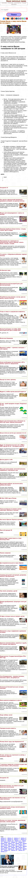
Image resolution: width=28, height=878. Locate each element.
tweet (5, 177)
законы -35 (14, 850)
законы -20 (7, 844)
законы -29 (21, 847)
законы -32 (18, 848)
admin (2, 174)
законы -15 (21, 842)
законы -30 (4, 848)
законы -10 (10, 840)
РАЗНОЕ (10, 3)
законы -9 (3, 840)
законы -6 (10, 839)
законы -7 (16, 839)
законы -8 (23, 839)
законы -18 (18, 843)
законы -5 (3, 839)
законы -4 (23, 838)
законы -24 (11, 846)
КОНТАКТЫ (17, 3)
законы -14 (14, 842)
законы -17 (11, 843)
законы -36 (21, 850)
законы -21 (14, 844)
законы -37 (4, 851)
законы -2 (10, 838)
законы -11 (18, 840)
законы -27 (7, 847)
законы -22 (21, 844)
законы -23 (4, 846)
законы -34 (7, 850)
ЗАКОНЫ (4, 3)
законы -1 (3, 838)
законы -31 (11, 848)
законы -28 (14, 847)
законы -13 (7, 842)
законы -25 (18, 846)
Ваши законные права (17, 1)
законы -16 (4, 843)
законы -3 (16, 838)
